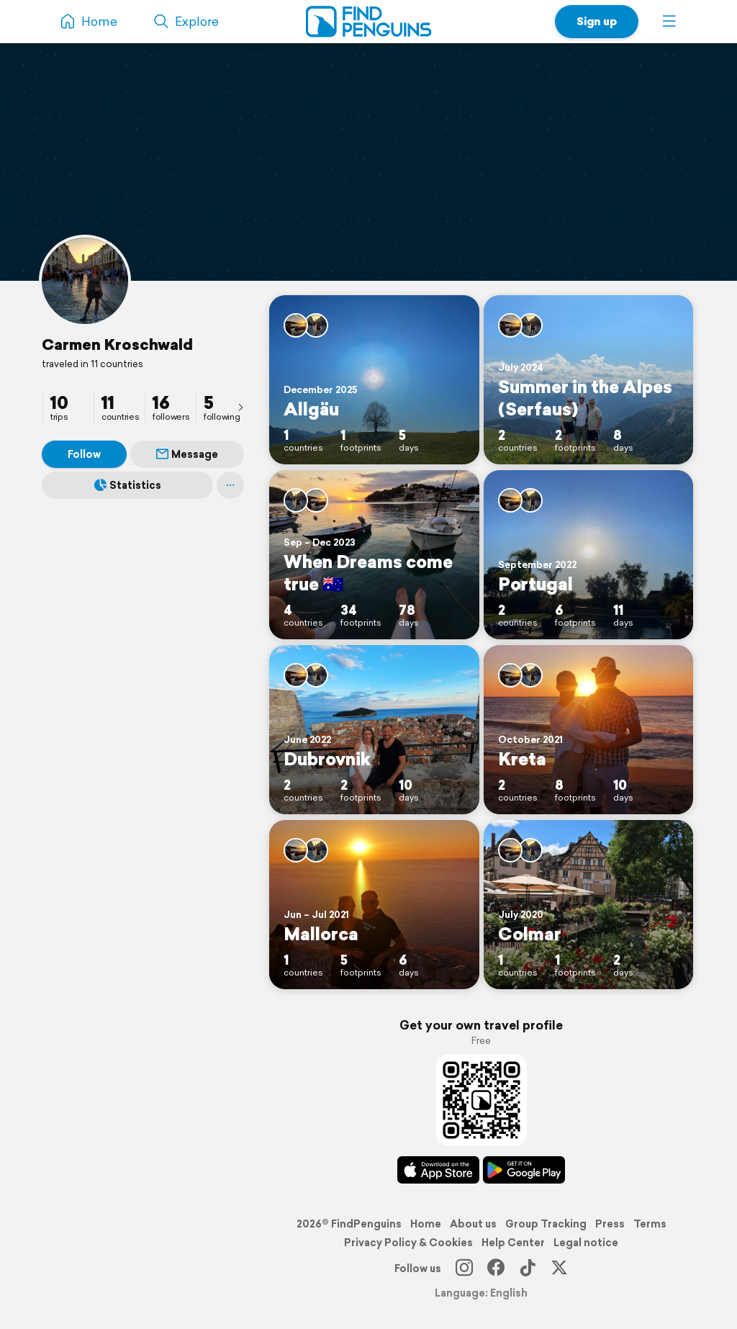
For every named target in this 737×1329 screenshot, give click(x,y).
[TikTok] (527, 1268)
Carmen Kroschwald (117, 344)
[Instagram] (464, 1268)
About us (473, 1224)
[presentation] (240, 407)
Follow (84, 454)
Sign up (597, 21)
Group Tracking (546, 1224)
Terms (649, 1224)
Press (610, 1224)
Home (425, 1224)
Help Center (513, 1242)
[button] (669, 21)
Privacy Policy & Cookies (408, 1242)
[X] (559, 1268)
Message (187, 454)
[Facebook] (496, 1268)
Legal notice (585, 1242)
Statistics (127, 485)
